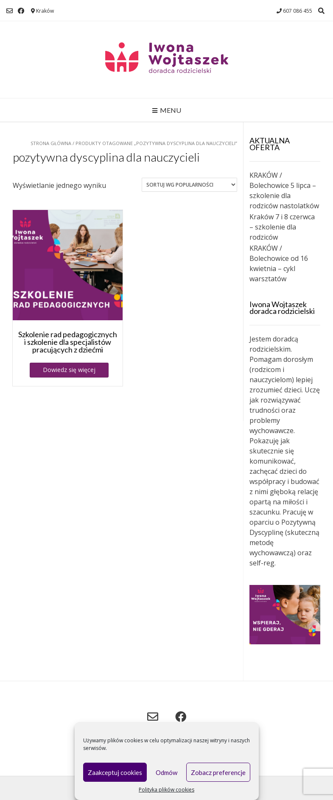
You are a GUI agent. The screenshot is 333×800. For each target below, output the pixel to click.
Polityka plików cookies (166, 789)
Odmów (166, 772)
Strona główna (51, 143)
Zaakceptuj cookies (115, 772)
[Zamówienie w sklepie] (189, 185)
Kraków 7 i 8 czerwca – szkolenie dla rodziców (282, 227)
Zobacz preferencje (218, 772)
